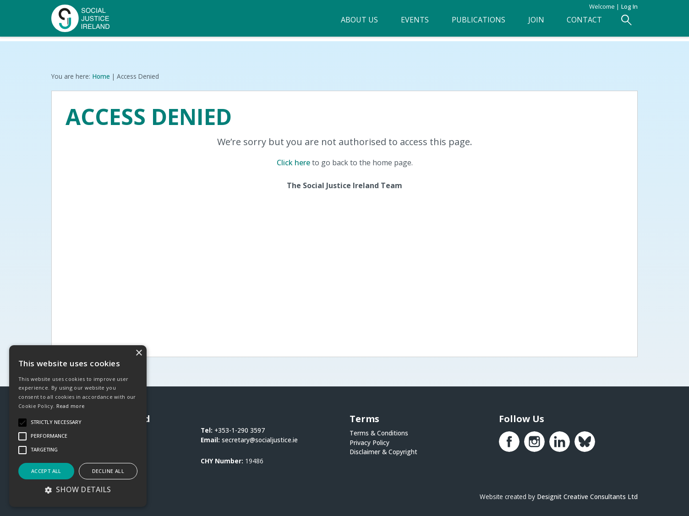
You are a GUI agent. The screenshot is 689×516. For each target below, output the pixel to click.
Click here (293, 162)
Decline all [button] (108, 470)
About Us (341, 23)
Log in (629, 6)
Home (101, 75)
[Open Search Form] (626, 23)
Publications (467, 23)
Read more (70, 405)
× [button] (138, 353)
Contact (581, 23)
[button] (77, 489)
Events (400, 23)
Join (529, 23)
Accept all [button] (46, 470)
